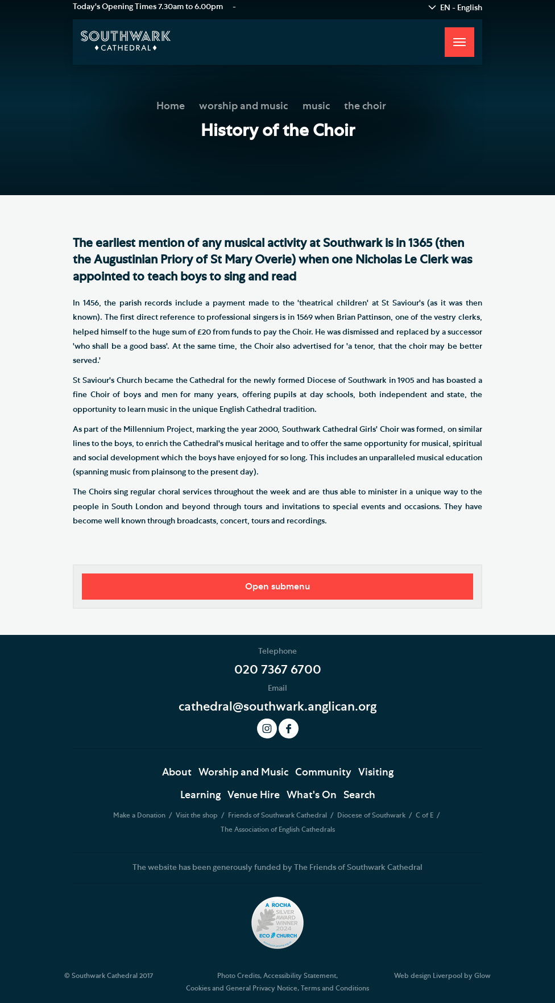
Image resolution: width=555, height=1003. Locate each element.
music (316, 106)
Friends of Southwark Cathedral (278, 815)
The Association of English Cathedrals (278, 829)
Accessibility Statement (299, 975)
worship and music (243, 106)
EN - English (461, 8)
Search (359, 795)
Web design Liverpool (428, 975)
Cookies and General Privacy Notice (241, 988)
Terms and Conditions (335, 988)
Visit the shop (197, 815)
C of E (425, 815)
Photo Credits (238, 975)
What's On (312, 795)
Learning (200, 795)
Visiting (376, 772)
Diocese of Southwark (372, 815)
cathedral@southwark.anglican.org (277, 706)
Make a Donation (140, 815)
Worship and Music (243, 772)
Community (323, 772)
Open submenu (277, 586)
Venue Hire (253, 795)
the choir (365, 106)
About (177, 772)
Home (170, 106)
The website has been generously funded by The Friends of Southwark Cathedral (277, 868)
